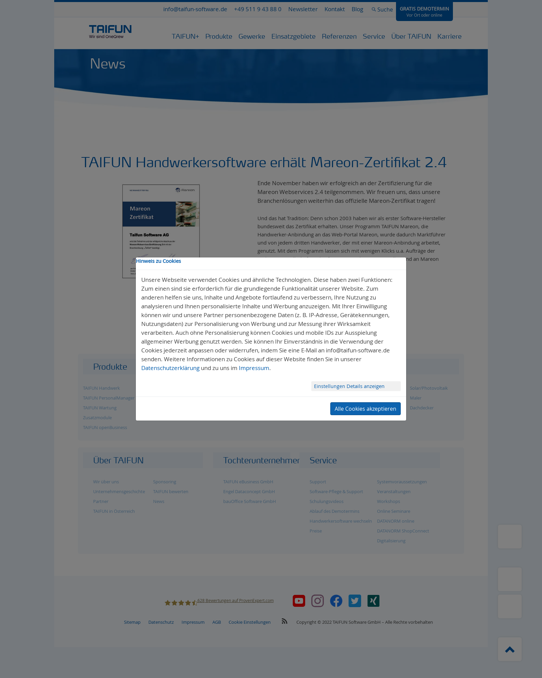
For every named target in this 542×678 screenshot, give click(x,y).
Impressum (254, 368)
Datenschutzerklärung (170, 368)
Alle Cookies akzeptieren (365, 408)
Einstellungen (330, 386)
